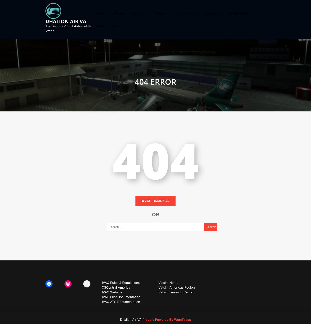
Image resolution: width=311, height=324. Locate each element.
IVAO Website (112, 292)
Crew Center (187, 13)
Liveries (138, 13)
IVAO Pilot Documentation (121, 297)
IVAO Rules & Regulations (121, 283)
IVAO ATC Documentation (121, 302)
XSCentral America (116, 287)
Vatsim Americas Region (176, 287)
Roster (119, 13)
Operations (212, 13)
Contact (161, 13)
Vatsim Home (168, 283)
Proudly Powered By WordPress (166, 320)
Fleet (117, 26)
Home (99, 13)
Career (100, 26)
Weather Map (239, 13)
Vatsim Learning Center (176, 292)
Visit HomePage (155, 201)
